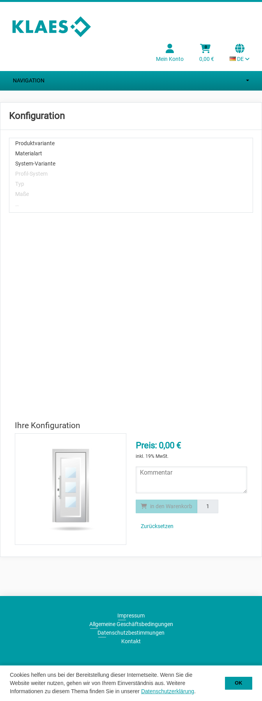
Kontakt (131, 641)
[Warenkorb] (206, 53)
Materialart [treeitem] (28, 153)
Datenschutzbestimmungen (131, 633)
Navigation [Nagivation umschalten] (131, 81)
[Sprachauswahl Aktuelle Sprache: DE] (240, 53)
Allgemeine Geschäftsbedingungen (131, 624)
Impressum (131, 615)
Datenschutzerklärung (167, 691)
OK (238, 683)
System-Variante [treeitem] (35, 163)
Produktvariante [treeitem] (35, 143)
